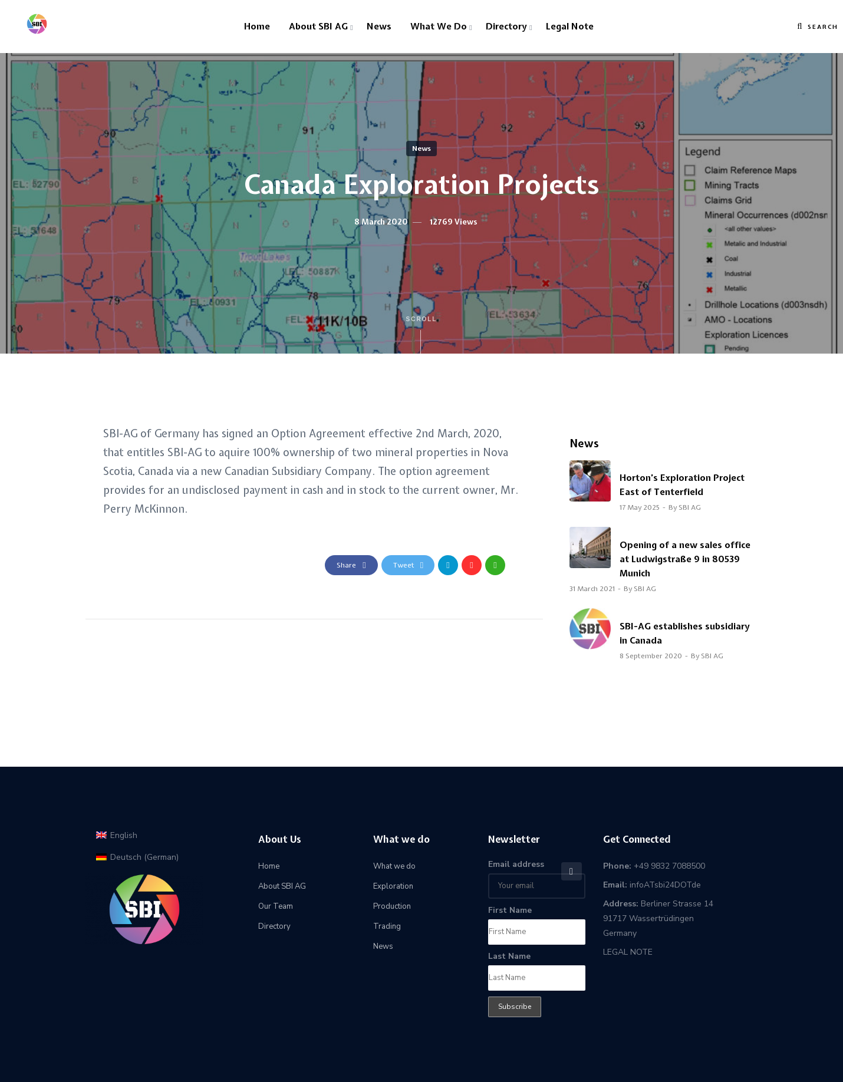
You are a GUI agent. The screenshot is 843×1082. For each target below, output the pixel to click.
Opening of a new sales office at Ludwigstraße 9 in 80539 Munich (685, 559)
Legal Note (570, 26)
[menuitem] (116, 835)
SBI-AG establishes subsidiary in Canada (685, 633)
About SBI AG (318, 26)
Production (392, 906)
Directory (506, 26)
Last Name (509, 956)
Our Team (275, 906)
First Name (510, 910)
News (379, 26)
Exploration (393, 886)
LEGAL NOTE (628, 952)
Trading (387, 926)
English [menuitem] (123, 835)
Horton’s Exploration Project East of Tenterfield (682, 485)
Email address (516, 864)
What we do (438, 26)
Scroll (421, 335)
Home (257, 26)
